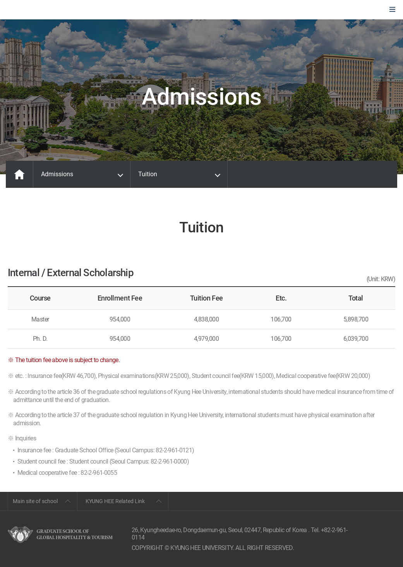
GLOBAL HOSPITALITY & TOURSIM (46, 10)
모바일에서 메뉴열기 (392, 10)
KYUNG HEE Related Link (115, 501)
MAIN (19, 174)
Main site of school (35, 501)
